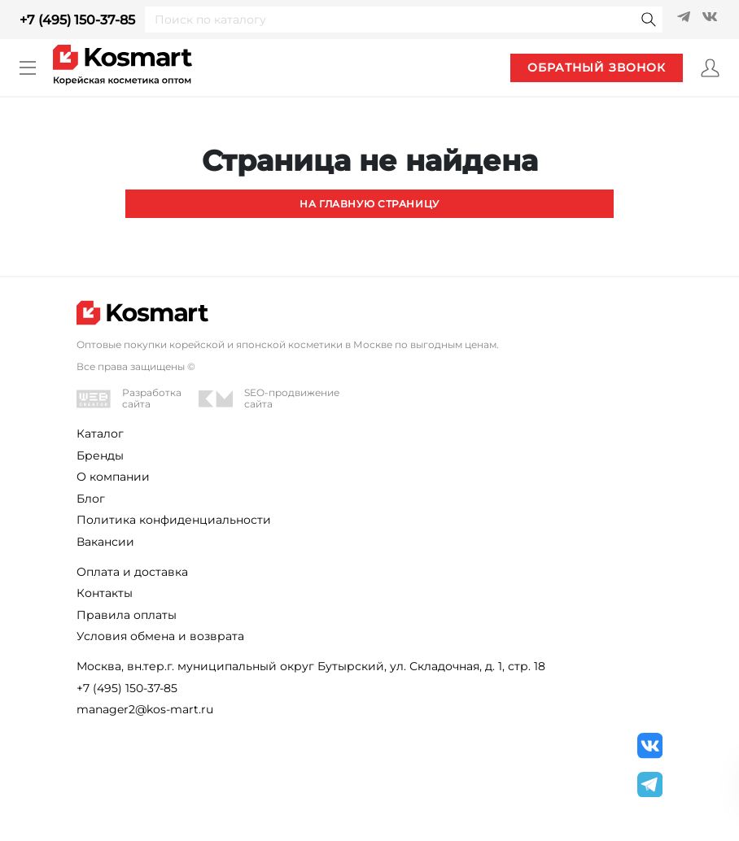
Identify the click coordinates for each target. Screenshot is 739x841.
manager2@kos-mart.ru (145, 709)
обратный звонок (596, 67)
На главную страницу (369, 204)
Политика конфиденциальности (174, 519)
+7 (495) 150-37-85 (77, 20)
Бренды (100, 455)
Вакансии (105, 541)
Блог (91, 498)
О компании (113, 476)
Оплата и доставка (132, 571)
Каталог (100, 433)
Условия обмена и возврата (160, 636)
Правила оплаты (127, 614)
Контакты (105, 592)
